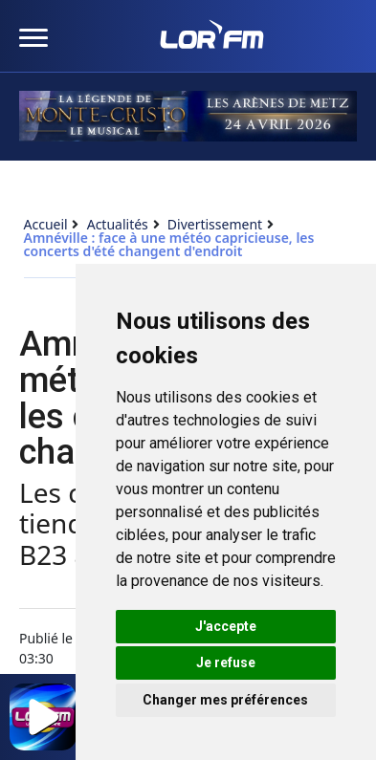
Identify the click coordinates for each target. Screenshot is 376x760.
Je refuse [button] (225, 662)
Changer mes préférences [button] (225, 699)
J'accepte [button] (225, 626)
